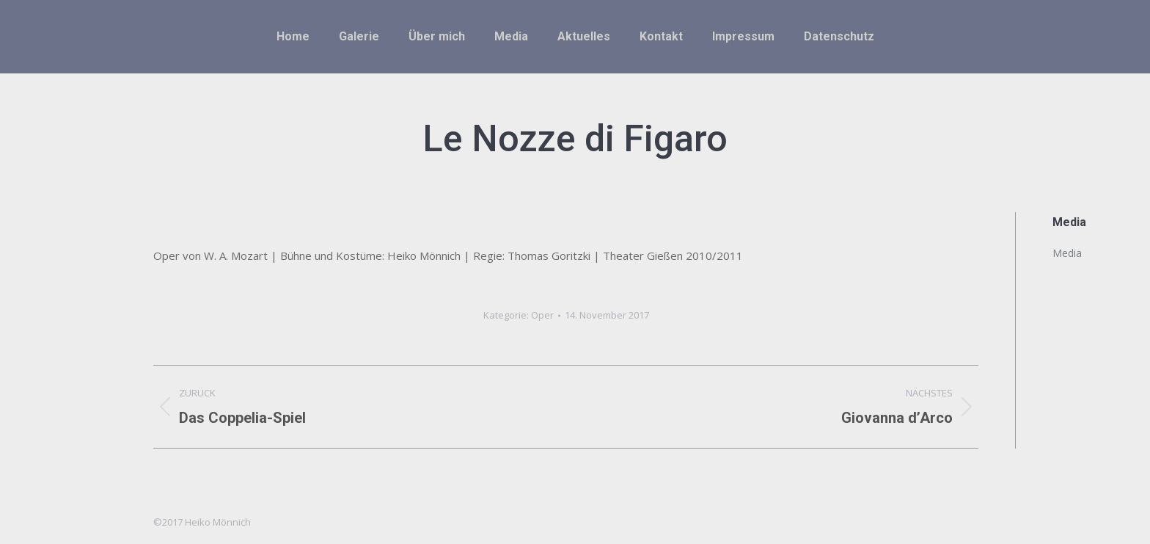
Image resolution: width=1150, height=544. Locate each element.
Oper (542, 315)
